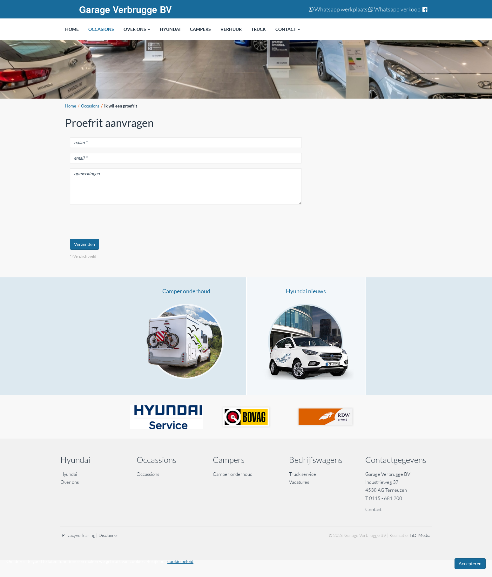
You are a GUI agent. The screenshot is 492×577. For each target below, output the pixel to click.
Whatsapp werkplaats (338, 9)
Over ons (69, 482)
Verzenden (84, 244)
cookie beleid (180, 561)
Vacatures (299, 482)
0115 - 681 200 (385, 498)
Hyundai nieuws (306, 291)
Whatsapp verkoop (394, 9)
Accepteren (470, 563)
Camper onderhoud (186, 291)
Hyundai (68, 474)
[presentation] (118, 221)
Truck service (302, 474)
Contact (373, 509)
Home (70, 106)
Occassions (148, 474)
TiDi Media (419, 535)
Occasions (90, 106)
